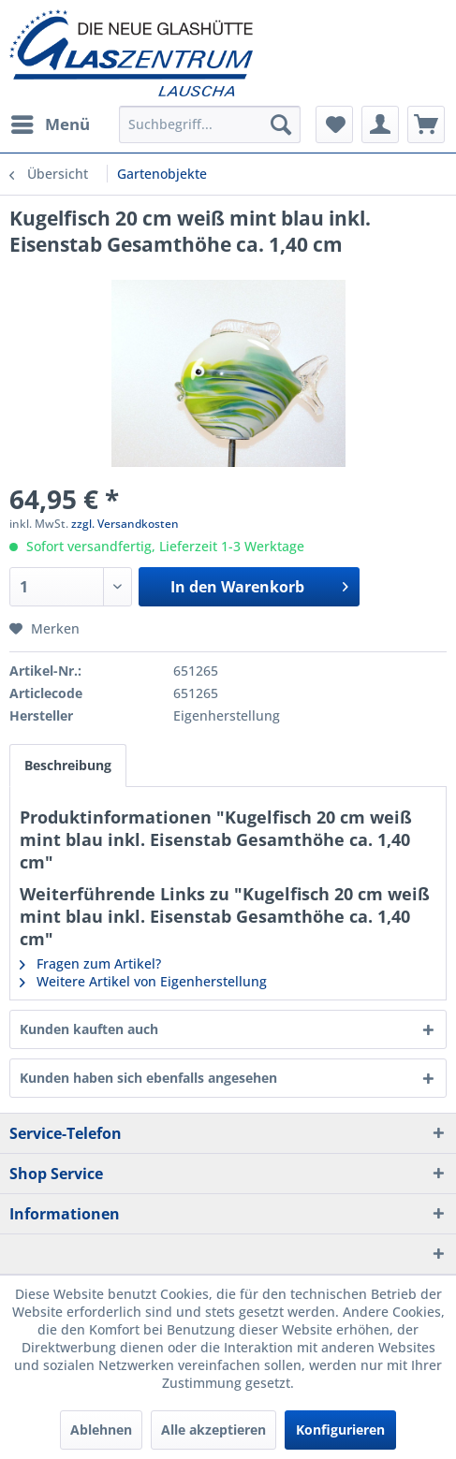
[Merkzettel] (334, 124)
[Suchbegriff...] (210, 124)
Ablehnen (101, 1429)
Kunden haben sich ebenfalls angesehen (148, 1078)
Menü (50, 122)
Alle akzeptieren (213, 1429)
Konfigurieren (340, 1429)
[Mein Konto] (380, 124)
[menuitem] (49, 124)
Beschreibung (67, 765)
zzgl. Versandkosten (125, 524)
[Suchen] (281, 124)
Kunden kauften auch (89, 1029)
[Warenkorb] (426, 124)
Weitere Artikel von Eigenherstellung (143, 981)
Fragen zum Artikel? (90, 963)
